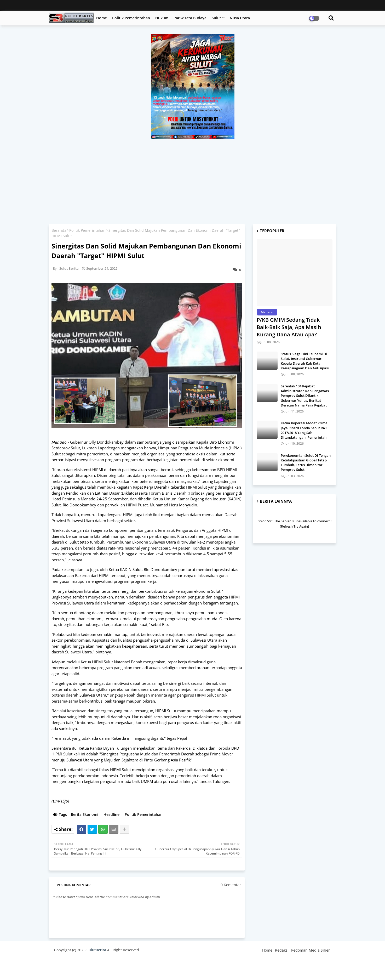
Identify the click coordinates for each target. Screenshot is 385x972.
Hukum (161, 17)
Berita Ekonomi (84, 814)
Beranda (58, 230)
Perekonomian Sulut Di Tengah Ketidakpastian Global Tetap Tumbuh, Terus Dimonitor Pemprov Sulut (306, 462)
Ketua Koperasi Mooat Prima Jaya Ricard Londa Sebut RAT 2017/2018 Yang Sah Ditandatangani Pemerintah (304, 430)
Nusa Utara (240, 17)
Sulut (216, 17)
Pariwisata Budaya (190, 17)
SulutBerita (96, 949)
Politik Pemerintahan (131, 17)
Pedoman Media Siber (310, 950)
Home (101, 17)
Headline (111, 814)
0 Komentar (231, 884)
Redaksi (282, 950)
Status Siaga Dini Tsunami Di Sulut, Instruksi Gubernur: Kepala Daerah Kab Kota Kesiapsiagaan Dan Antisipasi (305, 361)
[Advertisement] (192, 178)
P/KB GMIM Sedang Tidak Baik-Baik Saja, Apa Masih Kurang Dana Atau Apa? (289, 327)
